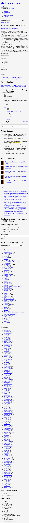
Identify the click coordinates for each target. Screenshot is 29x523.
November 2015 (8, 397)
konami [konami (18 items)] (12, 199)
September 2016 (8, 386)
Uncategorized (7, 315)
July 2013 (6, 435)
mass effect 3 (14, 77)
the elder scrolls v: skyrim (12, 78)
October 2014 (7, 415)
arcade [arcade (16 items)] (24, 194)
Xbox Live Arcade (8, 323)
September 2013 (8, 432)
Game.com (6, 270)
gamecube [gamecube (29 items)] (6, 199)
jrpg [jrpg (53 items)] (9, 199)
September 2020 (8, 331)
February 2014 (7, 425)
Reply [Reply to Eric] (5, 107)
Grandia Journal (8, 274)
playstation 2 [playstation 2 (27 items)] (24, 202)
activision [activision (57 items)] (6, 194)
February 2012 (7, 455)
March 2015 (7, 408)
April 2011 (6, 469)
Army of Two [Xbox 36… (11, 166)
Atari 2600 (6, 257)
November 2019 (8, 345)
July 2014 (6, 418)
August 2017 (7, 374)
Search (2, 6)
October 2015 (7, 399)
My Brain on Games (11, 3)
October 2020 (7, 330)
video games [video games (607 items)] (9, 213)
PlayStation (6, 293)
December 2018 (8, 359)
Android (6, 254)
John (10, 28)
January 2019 (7, 357)
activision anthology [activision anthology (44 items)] (14, 194)
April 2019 (6, 353)
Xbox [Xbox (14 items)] (20, 213)
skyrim (4, 78)
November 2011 (8, 459)
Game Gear (6, 268)
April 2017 (6, 377)
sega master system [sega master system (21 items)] (22, 207)
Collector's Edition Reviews (11, 261)
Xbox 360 (6, 322)
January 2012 (7, 457)
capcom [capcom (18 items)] (18, 196)
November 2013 (8, 429)
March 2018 (7, 364)
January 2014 (7, 426)
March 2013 (7, 440)
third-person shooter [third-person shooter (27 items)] (15, 211)
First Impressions (8, 12)
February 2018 (7, 366)
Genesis (6, 272)
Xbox (5, 321)
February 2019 (7, 356)
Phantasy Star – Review (17, 86)
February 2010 (7, 487)
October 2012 (7, 444)
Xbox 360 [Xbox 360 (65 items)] (24, 213)
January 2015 (7, 411)
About (5, 18)
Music (5, 281)
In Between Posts (5, 22)
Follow (2, 238)
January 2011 (7, 473)
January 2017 (7, 381)
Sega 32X (6, 308)
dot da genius (4, 77)
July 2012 (6, 448)
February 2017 (7, 380)
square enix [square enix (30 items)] (6, 209)
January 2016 (7, 395)
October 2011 (7, 461)
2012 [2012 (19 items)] (12, 193)
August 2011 (7, 464)
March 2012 (7, 454)
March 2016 (7, 393)
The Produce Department (10, 314)
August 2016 (7, 388)
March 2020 (7, 340)
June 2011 (6, 466)
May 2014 (6, 421)
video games (22, 78)
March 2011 (7, 470)
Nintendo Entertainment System (12, 286)
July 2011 (6, 465)
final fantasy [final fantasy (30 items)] (6, 197)
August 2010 (7, 479)
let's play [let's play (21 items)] (15, 199)
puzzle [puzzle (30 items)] (15, 205)
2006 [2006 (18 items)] (22, 191)
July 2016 (6, 389)
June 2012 (6, 450)
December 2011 (8, 458)
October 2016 (7, 385)
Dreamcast (6, 263)
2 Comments (14, 28)
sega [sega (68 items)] (17, 207)
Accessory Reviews (8, 252)
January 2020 (7, 342)
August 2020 (7, 333)
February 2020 (7, 341)
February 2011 (7, 472)
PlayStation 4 (7, 297)
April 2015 (6, 407)
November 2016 (8, 384)
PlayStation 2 (7, 294)
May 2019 (6, 352)
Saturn (5, 307)
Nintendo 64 (7, 283)
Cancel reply (25, 121)
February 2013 (7, 442)
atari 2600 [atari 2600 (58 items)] (6, 196)
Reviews (6, 11)
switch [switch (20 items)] (10, 209)
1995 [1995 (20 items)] (11, 191)
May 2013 (6, 437)
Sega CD (6, 310)
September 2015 (8, 400)
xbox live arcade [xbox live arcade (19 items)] (7, 215)
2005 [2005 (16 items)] (19, 191)
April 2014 (6, 422)
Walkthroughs (7, 317)
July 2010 (6, 480)
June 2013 (6, 436)
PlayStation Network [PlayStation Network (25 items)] (20, 203)
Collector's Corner (8, 260)
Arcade (5, 256)
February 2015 (7, 410)
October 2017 (7, 371)
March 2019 (7, 355)
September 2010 (8, 477)
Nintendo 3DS (7, 282)
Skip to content (12, 8)
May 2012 (6, 451)
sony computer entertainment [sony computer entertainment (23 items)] (20, 208)
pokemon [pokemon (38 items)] (6, 205)
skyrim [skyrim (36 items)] (12, 208)
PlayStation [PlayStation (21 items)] (18, 202)
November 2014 (8, 414)
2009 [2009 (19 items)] (5, 193)
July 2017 (6, 375)
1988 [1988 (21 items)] (9, 191)
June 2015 (6, 404)
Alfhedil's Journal (8, 253)
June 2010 (6, 481)
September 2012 (8, 446)
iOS (5, 278)
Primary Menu (4, 8)
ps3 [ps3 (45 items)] (11, 205)
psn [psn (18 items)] (13, 205)
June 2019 (6, 351)
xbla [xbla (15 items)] (18, 213)
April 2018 (6, 363)
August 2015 (7, 402)
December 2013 (8, 428)
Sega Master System (9, 311)
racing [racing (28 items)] (18, 205)
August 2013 (7, 433)
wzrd (26, 78)
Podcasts (6, 303)
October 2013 (7, 431)
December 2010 (8, 475)
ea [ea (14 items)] (20, 196)
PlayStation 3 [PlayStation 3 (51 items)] (7, 203)
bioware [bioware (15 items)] (15, 196)
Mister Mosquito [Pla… (11, 181)
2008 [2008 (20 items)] (26, 191)
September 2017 (8, 373)
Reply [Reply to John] (8, 119)
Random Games (8, 304)
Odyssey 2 (6, 290)
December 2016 (8, 382)
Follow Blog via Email (9, 225)
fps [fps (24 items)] (19, 197)
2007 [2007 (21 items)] (24, 191)
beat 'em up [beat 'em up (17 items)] (12, 196)
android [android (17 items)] (21, 194)
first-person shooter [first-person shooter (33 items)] (14, 197)
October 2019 (7, 346)
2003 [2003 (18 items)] (17, 191)
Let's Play (6, 279)
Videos (5, 13)
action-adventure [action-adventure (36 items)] (20, 193)
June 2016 (6, 391)
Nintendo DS (7, 285)
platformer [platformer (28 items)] (14, 202)
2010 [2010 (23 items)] (7, 193)
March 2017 (7, 378)
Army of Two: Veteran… (11, 162)
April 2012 (6, 453)
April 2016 (6, 392)
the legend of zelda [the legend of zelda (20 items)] (7, 211)
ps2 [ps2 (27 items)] (9, 205)
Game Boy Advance (9, 267)
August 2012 (7, 447)
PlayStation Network (9, 299)
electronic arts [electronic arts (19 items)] (23, 196)
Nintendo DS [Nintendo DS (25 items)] (24, 201)
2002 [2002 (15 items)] (15, 191)
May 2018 (6, 362)
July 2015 (6, 403)
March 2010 (7, 486)
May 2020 (6, 337)
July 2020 (6, 334)
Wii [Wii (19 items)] (16, 213)
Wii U (5, 319)
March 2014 (7, 424)
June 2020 (6, 335)
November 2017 (8, 370)
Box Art (6, 16)
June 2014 (6, 419)
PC (4, 292)
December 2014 (8, 413)
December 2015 (8, 396)
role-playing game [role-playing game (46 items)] (8, 207)
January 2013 (7, 443)
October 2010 (7, 476)
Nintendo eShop (8, 288)
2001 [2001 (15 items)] (13, 191)
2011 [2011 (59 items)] (9, 193)
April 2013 (6, 439)
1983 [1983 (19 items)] (7, 191)
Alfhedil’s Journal (8, 15)
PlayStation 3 (7, 296)
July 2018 (6, 360)
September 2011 (8, 462)
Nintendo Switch (8, 289)
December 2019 (8, 344)
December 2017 (8, 368)
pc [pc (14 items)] (10, 202)
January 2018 (7, 367)
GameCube (6, 271)
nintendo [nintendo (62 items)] (14, 201)
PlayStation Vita (8, 301)
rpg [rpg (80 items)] (14, 207)
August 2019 (7, 348)
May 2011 (6, 468)
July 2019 (6, 349)
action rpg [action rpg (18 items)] (26, 193)
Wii (4, 318)
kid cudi (9, 77)
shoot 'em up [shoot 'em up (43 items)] (7, 208)
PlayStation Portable (9, 300)
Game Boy (6, 266)
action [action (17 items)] (14, 193)
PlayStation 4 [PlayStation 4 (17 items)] (13, 203)
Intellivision (7, 277)
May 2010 (6, 483)
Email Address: (4, 234)
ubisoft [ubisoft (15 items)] (21, 211)
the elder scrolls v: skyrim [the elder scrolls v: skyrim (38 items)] (18, 209)
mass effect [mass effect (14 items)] (19, 199)
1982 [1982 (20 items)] (5, 191)
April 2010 (6, 484)
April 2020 (6, 338)
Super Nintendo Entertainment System (13, 312)
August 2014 (7, 417)
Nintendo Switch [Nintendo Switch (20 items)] (7, 202)
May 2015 (6, 406)
